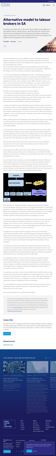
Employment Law (8, 344)
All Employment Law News (10, 16)
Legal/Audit (18, 442)
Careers (22, 427)
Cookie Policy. (29, 447)
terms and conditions (18, 307)
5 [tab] (51, 362)
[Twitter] (19, 451)
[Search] (53, 5)
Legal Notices (32, 440)
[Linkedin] (24, 451)
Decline (35, 451)
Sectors (47, 423)
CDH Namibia (36, 429)
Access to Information (20, 440)
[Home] (5, 5)
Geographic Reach (50, 427)
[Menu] (46, 5)
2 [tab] (47, 362)
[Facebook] (16, 451)
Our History (36, 425)
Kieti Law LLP (36, 427)
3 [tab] (48, 362)
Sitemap (17, 446)
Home (22, 423)
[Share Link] (5, 47)
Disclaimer (18, 444)
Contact (23, 429)
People (22, 425)
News (47, 429)
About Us (35, 423)
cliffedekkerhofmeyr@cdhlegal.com (14, 311)
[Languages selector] (52, 1)
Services (48, 425)
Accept (29, 451)
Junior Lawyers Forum (38, 431)
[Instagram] (21, 451)
